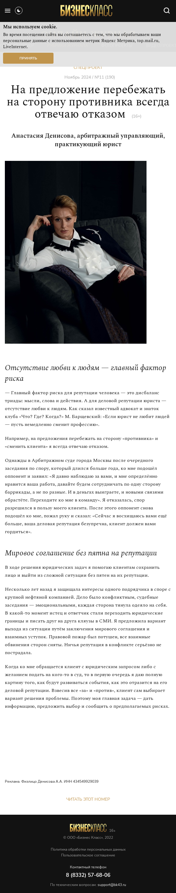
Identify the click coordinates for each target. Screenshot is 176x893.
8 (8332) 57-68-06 (88, 875)
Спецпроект (88, 67)
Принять (28, 58)
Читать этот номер (88, 799)
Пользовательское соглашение (88, 855)
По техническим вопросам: (88, 884)
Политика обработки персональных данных (88, 849)
